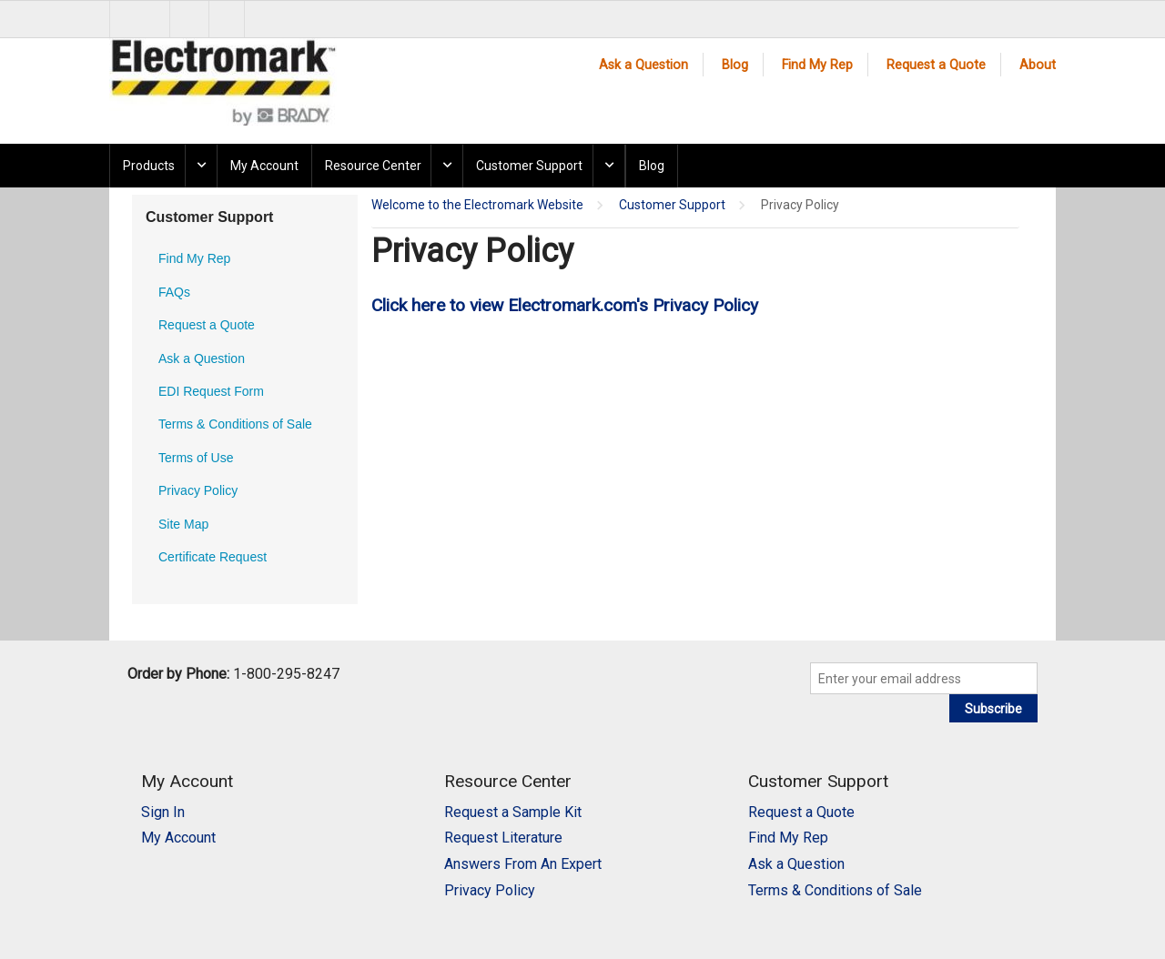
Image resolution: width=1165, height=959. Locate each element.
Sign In (163, 812)
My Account (264, 165)
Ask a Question (643, 65)
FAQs (174, 292)
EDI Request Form (211, 391)
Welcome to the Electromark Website (477, 205)
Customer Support (529, 165)
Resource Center (373, 165)
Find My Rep (817, 65)
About (1037, 65)
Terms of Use (195, 457)
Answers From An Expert (523, 864)
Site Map (183, 524)
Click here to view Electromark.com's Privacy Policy (564, 305)
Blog (735, 65)
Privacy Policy (198, 490)
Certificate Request (212, 557)
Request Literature (503, 837)
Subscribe (993, 709)
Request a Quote (936, 65)
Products (149, 165)
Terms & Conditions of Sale (235, 424)
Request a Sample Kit (513, 812)
